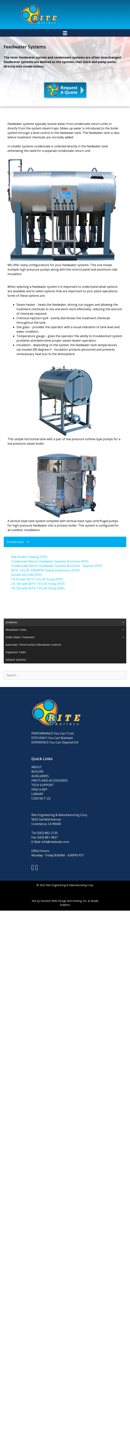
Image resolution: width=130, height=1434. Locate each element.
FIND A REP (39, 802)
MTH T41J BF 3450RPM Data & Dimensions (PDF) (45, 570)
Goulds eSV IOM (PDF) (26, 575)
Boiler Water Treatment (65, 650)
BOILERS (37, 785)
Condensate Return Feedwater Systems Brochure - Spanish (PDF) (56, 566)
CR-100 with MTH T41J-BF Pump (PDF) (38, 584)
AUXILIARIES (40, 789)
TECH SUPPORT (42, 798)
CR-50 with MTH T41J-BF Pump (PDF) (37, 579)
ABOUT (36, 780)
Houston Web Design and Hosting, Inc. (64, 914)
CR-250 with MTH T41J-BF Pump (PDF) (38, 588)
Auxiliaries (65, 622)
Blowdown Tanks (65, 643)
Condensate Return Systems (23, 636)
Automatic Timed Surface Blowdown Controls (33, 658)
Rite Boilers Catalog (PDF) (29, 557)
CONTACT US (40, 811)
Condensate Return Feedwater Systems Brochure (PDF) (49, 561)
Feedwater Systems (18, 629)
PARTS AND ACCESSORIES (49, 794)
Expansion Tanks (16, 665)
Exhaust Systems (16, 672)
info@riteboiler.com (55, 855)
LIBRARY (37, 807)
